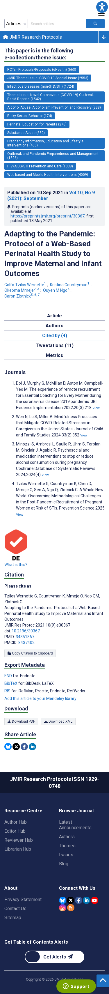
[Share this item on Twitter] (16, 746)
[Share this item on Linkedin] (32, 746)
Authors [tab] (54, 325)
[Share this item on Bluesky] (8, 746)
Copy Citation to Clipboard (30, 653)
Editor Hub (15, 831)
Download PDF (21, 721)
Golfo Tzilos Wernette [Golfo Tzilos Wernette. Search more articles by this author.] (25, 284)
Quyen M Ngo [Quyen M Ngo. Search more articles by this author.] (56, 290)
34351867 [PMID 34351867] (25, 636)
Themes (67, 845)
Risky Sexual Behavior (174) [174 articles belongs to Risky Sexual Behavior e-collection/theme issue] (29, 116)
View (96, 408)
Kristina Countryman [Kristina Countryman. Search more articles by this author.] (70, 284)
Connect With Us (77, 888)
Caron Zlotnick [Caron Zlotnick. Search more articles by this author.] (22, 296)
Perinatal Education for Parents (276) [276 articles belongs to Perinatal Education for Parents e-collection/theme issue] (37, 124)
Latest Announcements (75, 824)
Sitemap (12, 917)
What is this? (15, 564)
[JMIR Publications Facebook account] (78, 900)
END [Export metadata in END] (8, 675)
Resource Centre (23, 810)
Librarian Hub (17, 849)
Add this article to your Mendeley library (40, 698)
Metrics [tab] (54, 355)
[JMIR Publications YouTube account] (94, 900)
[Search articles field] (57, 23)
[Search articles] (95, 23)
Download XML (58, 721)
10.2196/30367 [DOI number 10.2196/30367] (26, 631)
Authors (67, 836)
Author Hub (15, 822)
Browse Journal (76, 810)
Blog (63, 863)
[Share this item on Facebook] (24, 746)
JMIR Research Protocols (32, 37)
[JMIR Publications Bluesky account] (62, 900)
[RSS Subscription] (70, 907)
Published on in (51, 195)
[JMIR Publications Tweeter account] (70, 900)
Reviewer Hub (18, 840)
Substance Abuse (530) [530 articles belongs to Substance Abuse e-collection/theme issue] (26, 133)
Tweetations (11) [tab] (55, 345)
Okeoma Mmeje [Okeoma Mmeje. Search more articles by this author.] (22, 290)
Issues (66, 854)
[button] (102, 7)
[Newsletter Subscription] (54, 957)
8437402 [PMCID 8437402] (26, 642)
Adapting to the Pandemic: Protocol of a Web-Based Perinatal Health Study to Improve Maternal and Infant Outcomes (53, 253)
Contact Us (15, 908)
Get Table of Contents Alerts (36, 942)
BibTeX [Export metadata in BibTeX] (11, 683)
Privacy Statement (23, 899)
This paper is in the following (38, 54)
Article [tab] (54, 316)
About (10, 888)
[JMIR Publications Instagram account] (62, 907)
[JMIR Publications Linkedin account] (86, 900)
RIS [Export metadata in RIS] (7, 691)
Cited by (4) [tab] (54, 335)
